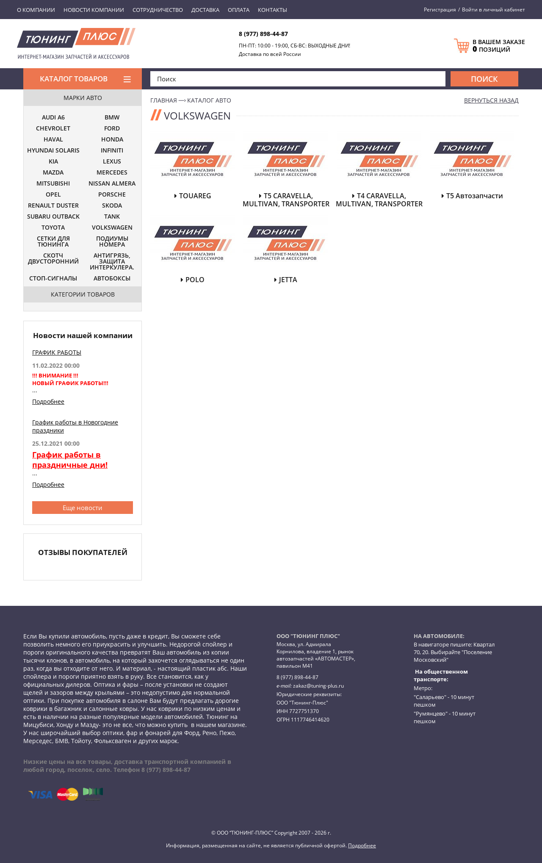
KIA (53, 161)
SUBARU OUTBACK (53, 217)
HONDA (112, 139)
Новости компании (94, 10)
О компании (36, 10)
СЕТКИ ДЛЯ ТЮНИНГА (53, 242)
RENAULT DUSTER (53, 206)
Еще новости (82, 507)
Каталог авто (209, 100)
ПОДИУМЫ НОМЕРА (112, 242)
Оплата (238, 10)
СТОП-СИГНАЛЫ (53, 278)
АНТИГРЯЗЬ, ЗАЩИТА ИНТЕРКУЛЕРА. (112, 262)
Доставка (205, 10)
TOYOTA (53, 228)
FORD (112, 128)
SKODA (112, 206)
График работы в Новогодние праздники (75, 426)
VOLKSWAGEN (112, 228)
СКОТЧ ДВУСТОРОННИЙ (53, 259)
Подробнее (48, 401)
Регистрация (440, 9)
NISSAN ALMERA (112, 183)
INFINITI (112, 150)
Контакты (272, 10)
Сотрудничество (158, 10)
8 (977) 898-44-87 (263, 34)
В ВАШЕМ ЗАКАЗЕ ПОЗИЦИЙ (499, 46)
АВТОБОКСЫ (112, 278)
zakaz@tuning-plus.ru (318, 685)
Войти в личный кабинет (493, 9)
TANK (112, 217)
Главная (163, 100)
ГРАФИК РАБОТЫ (56, 352)
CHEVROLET (53, 128)
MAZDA (53, 172)
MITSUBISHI (53, 183)
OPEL (53, 194)
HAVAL (53, 139)
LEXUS (112, 161)
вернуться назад (491, 100)
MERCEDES (112, 172)
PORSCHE (112, 194)
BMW (112, 117)
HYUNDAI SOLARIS (53, 150)
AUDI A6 (53, 117)
